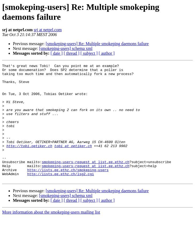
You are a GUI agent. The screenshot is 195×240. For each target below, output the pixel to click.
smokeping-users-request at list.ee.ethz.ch (85, 181)
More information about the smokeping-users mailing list (51, 235)
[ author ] (107, 53)
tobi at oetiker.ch (73, 162)
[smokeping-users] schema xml (66, 48)
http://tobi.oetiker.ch (29, 162)
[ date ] (57, 53)
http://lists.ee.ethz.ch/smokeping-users (68, 191)
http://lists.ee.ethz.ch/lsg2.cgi (60, 196)
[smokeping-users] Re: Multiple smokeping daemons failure (97, 43)
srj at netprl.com (48, 29)
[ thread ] (71, 53)
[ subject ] (89, 53)
